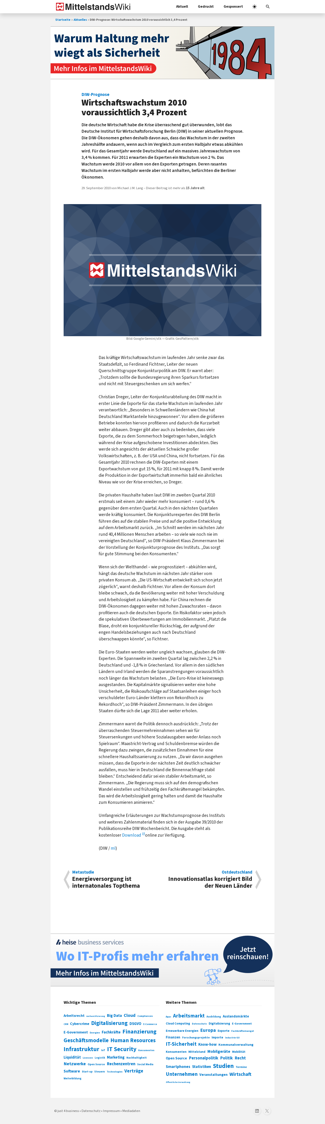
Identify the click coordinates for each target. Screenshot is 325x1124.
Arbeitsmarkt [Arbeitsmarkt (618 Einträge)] (189, 1016)
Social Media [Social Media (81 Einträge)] (145, 1064)
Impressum (111, 1110)
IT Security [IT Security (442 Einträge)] (121, 1049)
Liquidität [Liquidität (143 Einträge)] (72, 1057)
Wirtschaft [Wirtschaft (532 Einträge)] (240, 1074)
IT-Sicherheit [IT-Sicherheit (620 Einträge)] (181, 1044)
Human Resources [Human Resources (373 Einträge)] (133, 1040)
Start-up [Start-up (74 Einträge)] (87, 1072)
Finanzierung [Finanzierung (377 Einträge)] (139, 1031)
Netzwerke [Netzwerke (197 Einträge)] (75, 1064)
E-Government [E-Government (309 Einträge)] (242, 1023)
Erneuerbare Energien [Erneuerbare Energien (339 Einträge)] (182, 1030)
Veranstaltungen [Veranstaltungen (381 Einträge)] (213, 1074)
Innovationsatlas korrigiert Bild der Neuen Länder (209, 879)
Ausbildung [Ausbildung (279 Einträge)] (213, 1017)
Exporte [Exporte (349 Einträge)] (223, 1030)
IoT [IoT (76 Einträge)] (103, 1050)
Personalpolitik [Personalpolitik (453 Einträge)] (203, 1058)
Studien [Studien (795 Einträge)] (223, 1066)
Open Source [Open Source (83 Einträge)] (96, 1064)
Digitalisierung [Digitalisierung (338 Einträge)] (109, 1023)
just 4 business (68, 1110)
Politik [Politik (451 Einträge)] (226, 1058)
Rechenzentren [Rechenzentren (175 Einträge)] (121, 1064)
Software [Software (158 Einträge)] (72, 1071)
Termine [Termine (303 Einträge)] (241, 1067)
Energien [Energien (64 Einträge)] (95, 1032)
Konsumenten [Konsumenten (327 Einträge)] (176, 1051)
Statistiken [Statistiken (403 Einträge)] (201, 1066)
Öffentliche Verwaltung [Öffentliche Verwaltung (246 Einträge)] (178, 1082)
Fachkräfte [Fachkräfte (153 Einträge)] (111, 1032)
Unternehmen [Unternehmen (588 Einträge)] (182, 1074)
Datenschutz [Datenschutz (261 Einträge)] (199, 1024)
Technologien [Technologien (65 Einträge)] (114, 1072)
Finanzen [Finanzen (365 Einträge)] (173, 1037)
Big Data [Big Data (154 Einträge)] (114, 1016)
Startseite (62, 20)
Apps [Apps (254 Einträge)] (168, 1016)
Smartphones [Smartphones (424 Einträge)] (178, 1067)
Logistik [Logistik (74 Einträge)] (100, 1058)
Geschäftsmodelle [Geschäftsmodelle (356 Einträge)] (86, 1040)
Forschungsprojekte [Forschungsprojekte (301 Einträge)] (196, 1038)
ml (113, 848)
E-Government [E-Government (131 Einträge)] (76, 1032)
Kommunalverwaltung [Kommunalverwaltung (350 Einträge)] (235, 1044)
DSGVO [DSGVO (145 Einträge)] (135, 1024)
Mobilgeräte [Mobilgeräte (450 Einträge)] (218, 1051)
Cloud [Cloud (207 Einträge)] (130, 1015)
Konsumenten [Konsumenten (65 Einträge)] (146, 1050)
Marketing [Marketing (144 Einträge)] (116, 1057)
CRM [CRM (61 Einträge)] (66, 1024)
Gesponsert (233, 6)
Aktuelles (80, 20)
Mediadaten (131, 1110)
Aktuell (182, 6)
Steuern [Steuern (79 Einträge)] (99, 1072)
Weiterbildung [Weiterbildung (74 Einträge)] (72, 1078)
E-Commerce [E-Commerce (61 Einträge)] (150, 1024)
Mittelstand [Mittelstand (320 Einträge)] (196, 1052)
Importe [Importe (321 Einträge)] (217, 1037)
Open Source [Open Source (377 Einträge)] (176, 1058)
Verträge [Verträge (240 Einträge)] (133, 1071)
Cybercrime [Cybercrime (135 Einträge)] (79, 1023)
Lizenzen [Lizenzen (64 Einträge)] (88, 1057)
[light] (254, 6)
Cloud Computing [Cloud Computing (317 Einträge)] (178, 1023)
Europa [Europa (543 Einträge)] (208, 1030)
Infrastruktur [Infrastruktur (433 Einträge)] (81, 1049)
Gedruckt (206, 6)
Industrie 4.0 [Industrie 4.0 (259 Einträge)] (232, 1037)
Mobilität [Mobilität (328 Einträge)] (238, 1051)
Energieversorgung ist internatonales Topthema (115, 879)
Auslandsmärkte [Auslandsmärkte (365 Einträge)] (236, 1016)
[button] (267, 6)
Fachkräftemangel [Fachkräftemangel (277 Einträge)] (242, 1031)
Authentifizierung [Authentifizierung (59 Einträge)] (95, 1016)
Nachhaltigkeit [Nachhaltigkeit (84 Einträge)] (136, 1058)
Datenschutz (91, 1110)
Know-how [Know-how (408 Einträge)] (207, 1044)
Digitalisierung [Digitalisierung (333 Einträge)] (219, 1023)
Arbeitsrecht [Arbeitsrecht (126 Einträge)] (74, 1015)
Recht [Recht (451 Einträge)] (240, 1058)
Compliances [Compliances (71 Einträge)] (145, 1016)
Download (132, 835)
